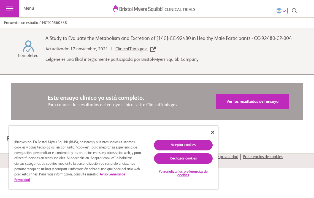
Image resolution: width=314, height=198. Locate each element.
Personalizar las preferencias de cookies (160, 170)
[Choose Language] (282, 10)
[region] (100, 155)
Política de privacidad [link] (219, 157)
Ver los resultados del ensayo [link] (252, 102)
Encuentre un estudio (21, 23)
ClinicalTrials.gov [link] (135, 49)
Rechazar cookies (160, 155)
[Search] (294, 11)
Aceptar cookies (160, 142)
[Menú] (9, 8)
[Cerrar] (185, 129)
